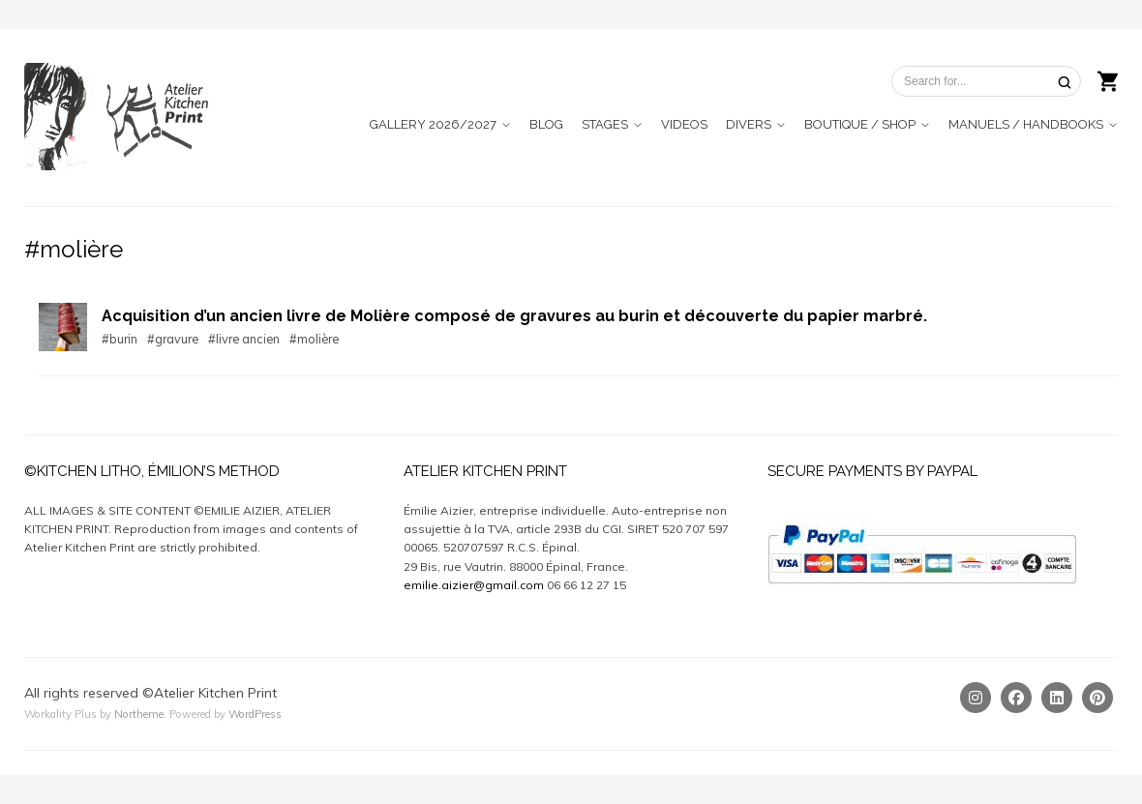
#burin (119, 338)
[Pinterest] (1097, 697)
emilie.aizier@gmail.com (474, 585)
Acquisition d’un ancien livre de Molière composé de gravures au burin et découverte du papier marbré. (514, 316)
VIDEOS (684, 124)
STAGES (605, 124)
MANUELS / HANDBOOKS (1025, 124)
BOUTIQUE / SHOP (860, 124)
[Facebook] (1016, 697)
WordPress (255, 714)
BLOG (546, 124)
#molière (314, 338)
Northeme (139, 714)
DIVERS (748, 124)
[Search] (1064, 82)
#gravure (172, 338)
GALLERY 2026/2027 (433, 124)
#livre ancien (244, 338)
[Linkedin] (1057, 697)
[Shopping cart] (1107, 79)
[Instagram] (975, 697)
